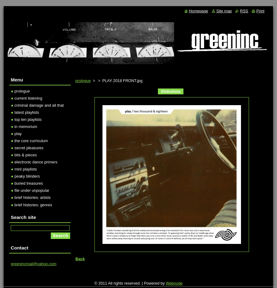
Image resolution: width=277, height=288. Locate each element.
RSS (244, 11)
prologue (83, 80)
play (18, 133)
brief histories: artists (32, 197)
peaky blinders (27, 176)
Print (260, 11)
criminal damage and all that (39, 105)
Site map (224, 11)
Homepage (198, 11)
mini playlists (25, 169)
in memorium (25, 126)
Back (80, 259)
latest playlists (26, 112)
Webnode (174, 283)
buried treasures (28, 183)
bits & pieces (25, 155)
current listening (28, 98)
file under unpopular (31, 190)
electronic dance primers (35, 162)
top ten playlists (28, 119)
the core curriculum (31, 140)
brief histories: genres (33, 205)
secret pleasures (28, 148)
